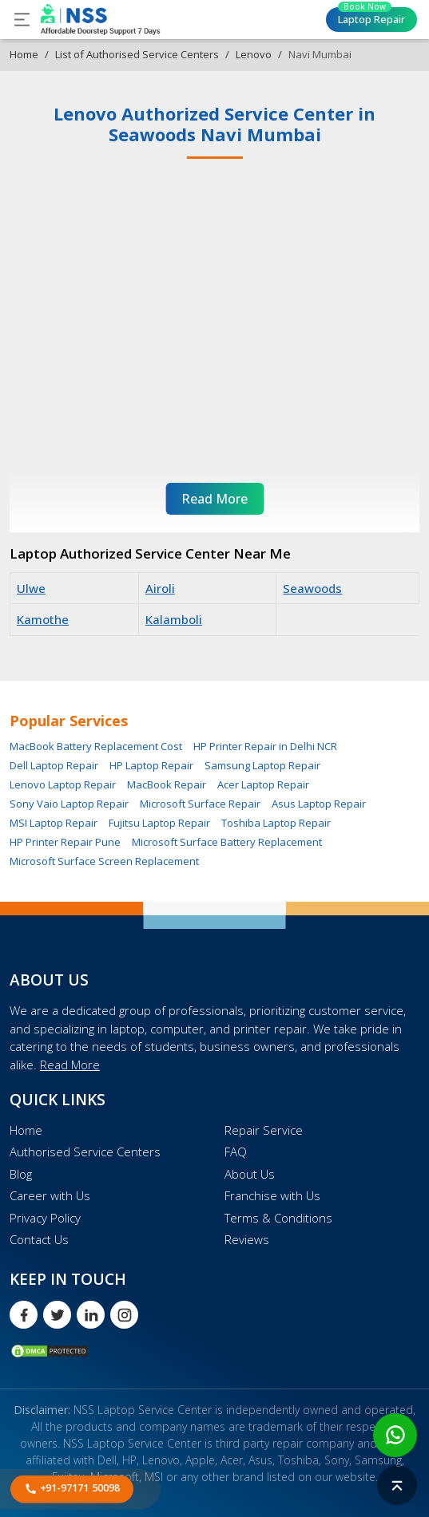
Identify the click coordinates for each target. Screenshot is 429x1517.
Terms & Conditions (278, 1218)
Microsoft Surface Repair (200, 803)
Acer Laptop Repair (263, 784)
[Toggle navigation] (22, 20)
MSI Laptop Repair (53, 823)
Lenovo (254, 54)
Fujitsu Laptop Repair (159, 823)
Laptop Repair (371, 16)
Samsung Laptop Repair (262, 765)
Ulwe (31, 588)
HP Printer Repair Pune (65, 842)
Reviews (246, 1239)
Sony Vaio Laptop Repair (69, 803)
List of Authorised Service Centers (137, 54)
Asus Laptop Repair (319, 803)
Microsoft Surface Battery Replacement (227, 842)
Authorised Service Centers (85, 1151)
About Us (249, 1174)
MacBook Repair (166, 784)
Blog (21, 1174)
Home (24, 54)
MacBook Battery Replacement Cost (96, 746)
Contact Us (39, 1239)
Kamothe (43, 619)
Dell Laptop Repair (54, 765)
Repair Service (263, 1130)
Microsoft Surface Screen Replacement (104, 861)
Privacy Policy (45, 1218)
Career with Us (50, 1195)
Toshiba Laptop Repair (276, 823)
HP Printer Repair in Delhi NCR (265, 746)
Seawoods (312, 588)
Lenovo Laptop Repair (63, 784)
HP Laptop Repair (151, 765)
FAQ (235, 1151)
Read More (70, 1065)
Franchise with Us (272, 1195)
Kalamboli (173, 619)
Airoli (160, 588)
